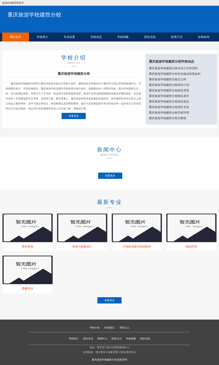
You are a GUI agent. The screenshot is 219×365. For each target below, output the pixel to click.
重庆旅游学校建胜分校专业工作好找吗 (173, 68)
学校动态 (96, 36)
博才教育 (100, 352)
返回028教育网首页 (13, 2)
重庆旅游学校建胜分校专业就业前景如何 (175, 73)
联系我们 (110, 327)
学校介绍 (95, 327)
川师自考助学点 (127, 352)
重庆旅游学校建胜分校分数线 (167, 118)
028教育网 (112, 352)
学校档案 (123, 36)
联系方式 (176, 36)
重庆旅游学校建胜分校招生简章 (169, 90)
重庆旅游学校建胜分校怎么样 (167, 79)
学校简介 (42, 36)
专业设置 (69, 36)
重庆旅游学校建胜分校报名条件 (169, 95)
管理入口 (124, 327)
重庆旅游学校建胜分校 (34, 15)
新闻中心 (102, 338)
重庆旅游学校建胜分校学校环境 (169, 112)
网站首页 (15, 36)
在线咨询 (203, 36)
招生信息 (150, 36)
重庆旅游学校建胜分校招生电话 (169, 101)
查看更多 (74, 115)
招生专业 (88, 338)
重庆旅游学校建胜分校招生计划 (169, 84)
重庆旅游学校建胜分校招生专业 (169, 107)
